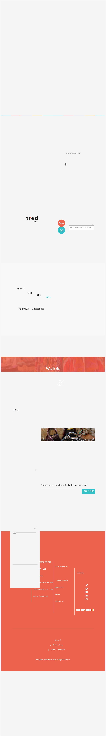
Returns (57, 594)
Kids (39, 295)
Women (20, 289)
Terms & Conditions (58, 650)
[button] (43, 439)
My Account (59, 587)
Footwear (24, 309)
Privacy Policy (58, 645)
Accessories (38, 309)
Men (30, 293)
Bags (48, 297)
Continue (88, 491)
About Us (58, 640)
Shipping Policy (62, 580)
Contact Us (59, 601)
